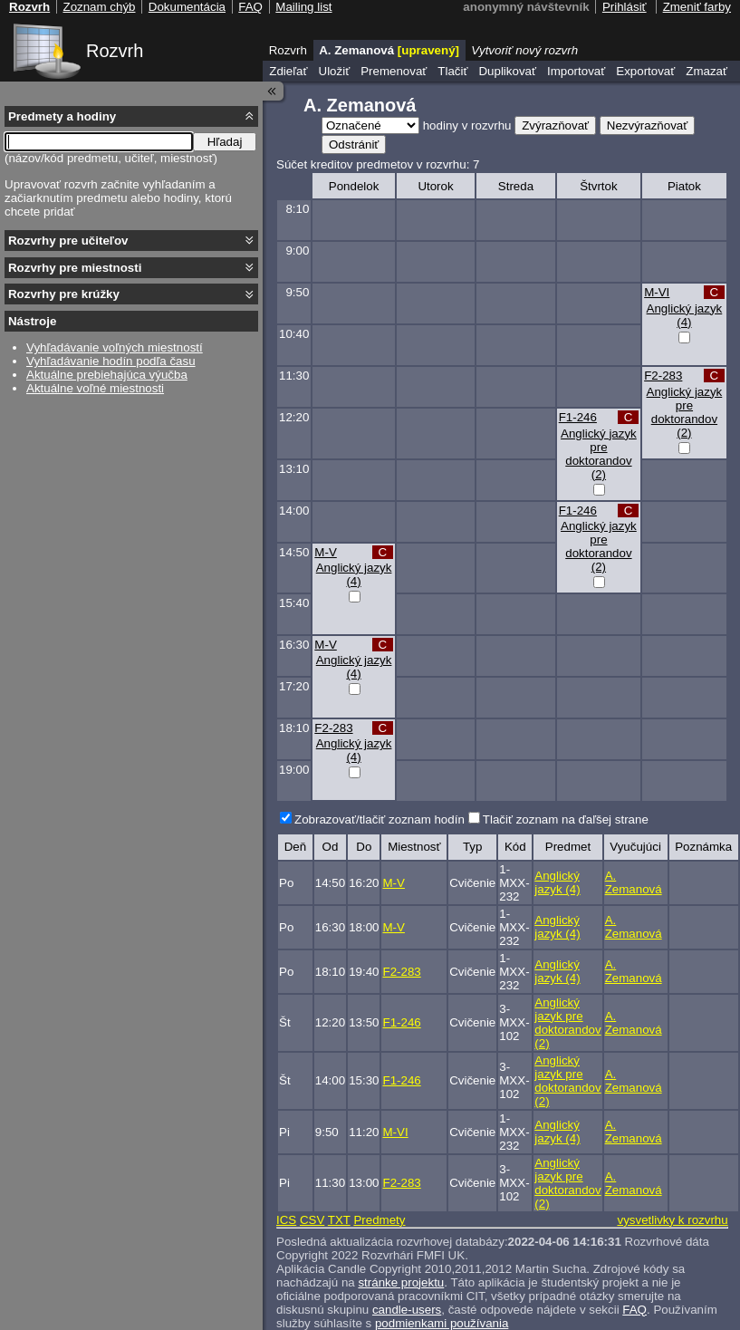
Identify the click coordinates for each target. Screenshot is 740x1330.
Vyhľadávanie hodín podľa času (111, 361)
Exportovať (645, 71)
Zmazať (706, 71)
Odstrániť (354, 144)
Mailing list (303, 7)
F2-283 (663, 375)
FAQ (634, 1309)
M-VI (656, 292)
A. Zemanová (633, 882)
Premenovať (393, 71)
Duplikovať (507, 71)
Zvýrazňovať (555, 125)
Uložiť (335, 71)
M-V (325, 552)
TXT (339, 1220)
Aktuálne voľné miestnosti (95, 388)
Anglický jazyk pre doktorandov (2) (685, 412)
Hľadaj (225, 142)
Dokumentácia (187, 7)
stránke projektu (401, 1282)
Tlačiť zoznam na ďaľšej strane (566, 819)
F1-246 (578, 417)
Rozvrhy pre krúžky (64, 294)
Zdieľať (288, 71)
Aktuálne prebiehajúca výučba (106, 374)
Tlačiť (452, 71)
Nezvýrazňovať (647, 125)
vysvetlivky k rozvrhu (672, 1220)
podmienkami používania (441, 1323)
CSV (312, 1220)
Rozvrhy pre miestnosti (74, 268)
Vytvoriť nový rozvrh (524, 50)
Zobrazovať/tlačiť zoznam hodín (379, 819)
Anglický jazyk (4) (685, 315)
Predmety (379, 1220)
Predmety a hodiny (62, 116)
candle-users (406, 1309)
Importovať (576, 71)
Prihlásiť (624, 7)
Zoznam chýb (98, 7)
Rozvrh (114, 51)
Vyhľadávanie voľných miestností (114, 347)
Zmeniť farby (697, 7)
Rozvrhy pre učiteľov (68, 240)
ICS (286, 1220)
